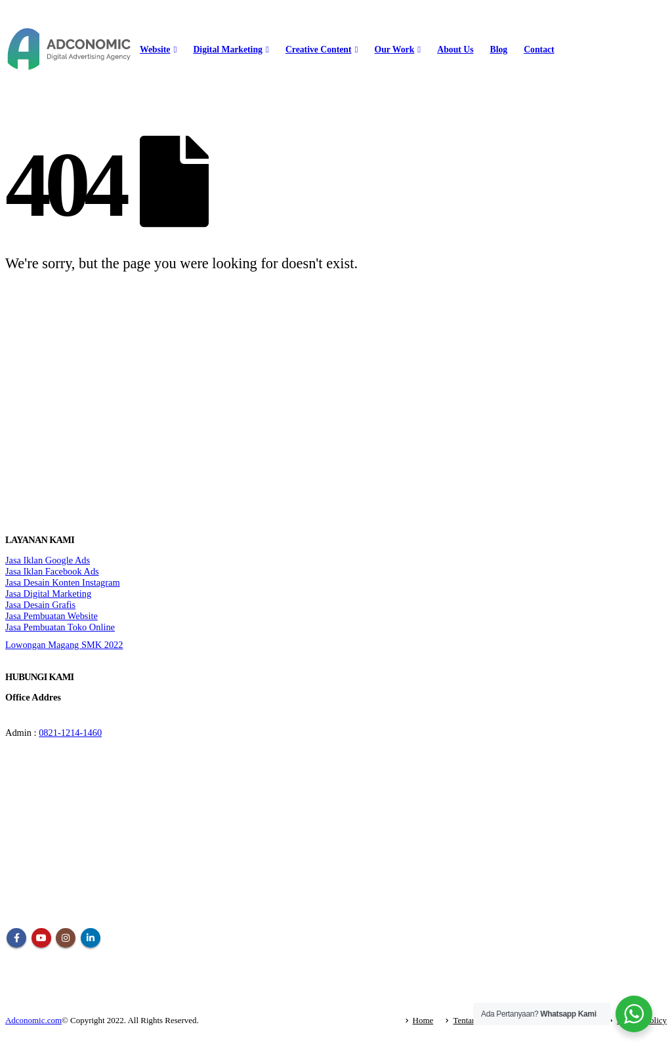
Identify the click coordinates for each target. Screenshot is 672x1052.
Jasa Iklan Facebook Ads (52, 571)
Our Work (395, 49)
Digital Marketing (227, 49)
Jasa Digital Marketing (48, 593)
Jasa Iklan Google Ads (47, 560)
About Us (455, 49)
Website (155, 49)
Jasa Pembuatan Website (51, 616)
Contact (539, 49)
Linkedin (90, 938)
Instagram (65, 938)
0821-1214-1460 (70, 732)
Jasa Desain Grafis (40, 604)
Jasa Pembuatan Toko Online (60, 627)
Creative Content (318, 49)
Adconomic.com (33, 1020)
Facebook (16, 938)
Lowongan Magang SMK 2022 (64, 644)
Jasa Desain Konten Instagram (62, 582)
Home (423, 1020)
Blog (499, 49)
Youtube (41, 938)
